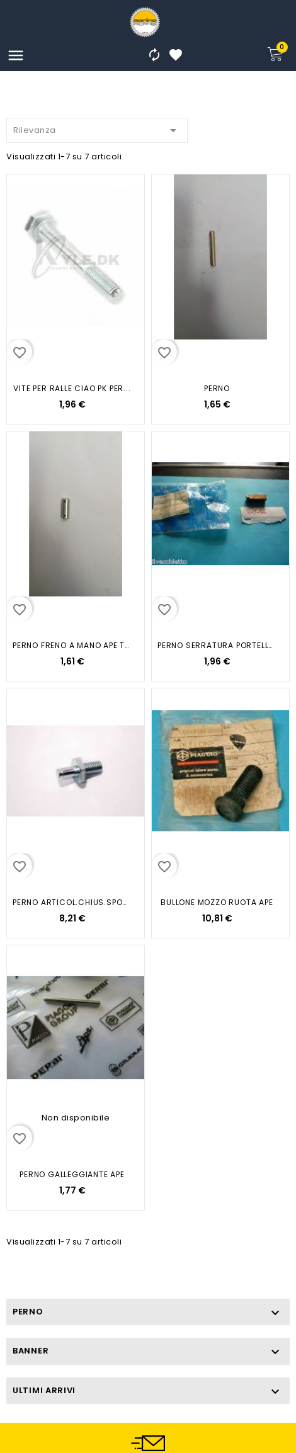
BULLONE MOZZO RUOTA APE (217, 902)
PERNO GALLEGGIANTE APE (72, 1174)
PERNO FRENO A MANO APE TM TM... (72, 645)
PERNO (217, 388)
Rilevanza (97, 128)
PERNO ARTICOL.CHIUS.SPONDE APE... (72, 902)
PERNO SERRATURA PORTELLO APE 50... (216, 645)
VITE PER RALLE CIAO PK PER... (71, 388)
